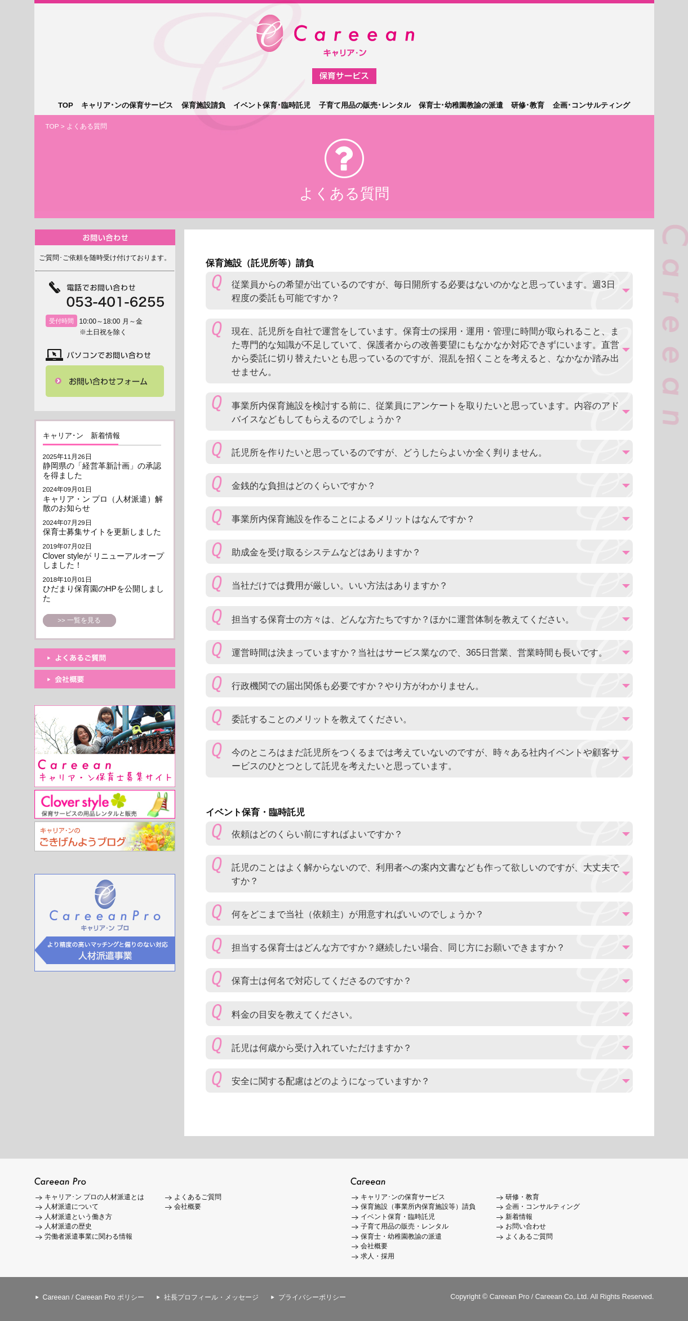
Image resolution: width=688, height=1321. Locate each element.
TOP (65, 105)
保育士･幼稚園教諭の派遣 (461, 105)
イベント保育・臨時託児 (398, 1216)
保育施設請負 (203, 105)
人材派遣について (72, 1206)
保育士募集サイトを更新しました (102, 531)
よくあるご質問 (197, 1197)
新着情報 (518, 1216)
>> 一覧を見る (79, 620)
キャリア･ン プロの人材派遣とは (94, 1197)
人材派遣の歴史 (68, 1226)
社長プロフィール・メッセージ (211, 1297)
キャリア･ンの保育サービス (127, 105)
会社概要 (187, 1206)
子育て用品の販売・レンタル (405, 1226)
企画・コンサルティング (542, 1206)
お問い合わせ (525, 1226)
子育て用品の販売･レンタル (365, 105)
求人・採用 (377, 1256)
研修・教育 (522, 1197)
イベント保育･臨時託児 (271, 105)
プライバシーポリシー (312, 1297)
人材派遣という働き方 (78, 1216)
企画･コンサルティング (591, 105)
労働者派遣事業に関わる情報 (88, 1236)
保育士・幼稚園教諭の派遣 (401, 1236)
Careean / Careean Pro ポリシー (93, 1297)
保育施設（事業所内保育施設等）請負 (418, 1206)
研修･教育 (527, 105)
